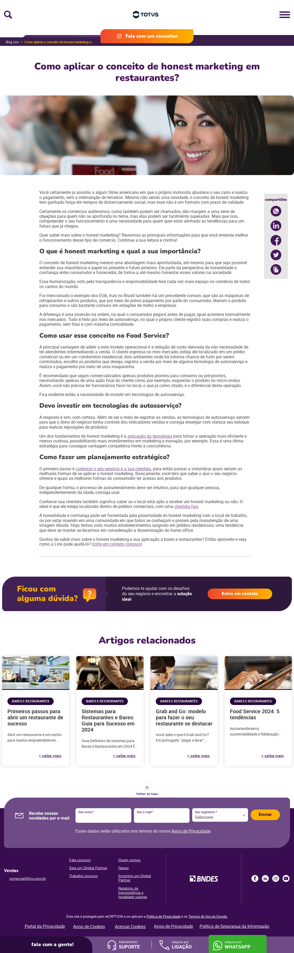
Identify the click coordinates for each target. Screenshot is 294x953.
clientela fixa (186, 506)
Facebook (255, 878)
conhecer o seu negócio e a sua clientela (113, 469)
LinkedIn (265, 878)
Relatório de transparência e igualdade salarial (132, 892)
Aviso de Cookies (89, 926)
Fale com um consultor (151, 36)
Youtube (286, 878)
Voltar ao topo (147, 794)
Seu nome (86, 812)
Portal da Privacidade (45, 926)
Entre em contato (240, 594)
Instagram (276, 878)
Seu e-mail (145, 812)
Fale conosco (80, 860)
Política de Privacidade (163, 916)
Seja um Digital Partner (88, 868)
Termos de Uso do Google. (208, 916)
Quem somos (129, 860)
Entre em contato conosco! (117, 544)
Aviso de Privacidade (191, 831)
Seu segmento (206, 812)
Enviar (265, 814)
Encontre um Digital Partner (134, 878)
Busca (8, 15)
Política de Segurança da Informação (234, 926)
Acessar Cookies (130, 926)
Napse (123, 868)
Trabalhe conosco (83, 875)
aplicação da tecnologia (149, 436)
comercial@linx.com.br (27, 878)
